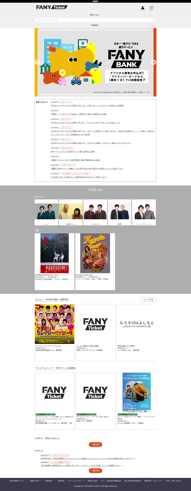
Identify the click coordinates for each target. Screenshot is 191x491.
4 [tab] (93, 96)
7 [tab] (108, 96)
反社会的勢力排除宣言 (132, 481)
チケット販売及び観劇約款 (111, 481)
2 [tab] (84, 96)
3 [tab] (88, 96)
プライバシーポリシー (76, 481)
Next (153, 62)
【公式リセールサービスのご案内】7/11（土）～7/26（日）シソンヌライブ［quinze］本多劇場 (87, 105)
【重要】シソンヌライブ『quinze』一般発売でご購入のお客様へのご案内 (79, 114)
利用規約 (61, 481)
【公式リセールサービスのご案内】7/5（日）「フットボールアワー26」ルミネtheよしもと (85, 123)
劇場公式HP (34, 481)
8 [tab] (113, 96)
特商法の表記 (93, 481)
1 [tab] (79, 96)
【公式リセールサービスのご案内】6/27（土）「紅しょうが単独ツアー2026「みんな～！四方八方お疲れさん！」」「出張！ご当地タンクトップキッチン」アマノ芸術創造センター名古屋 (103, 132)
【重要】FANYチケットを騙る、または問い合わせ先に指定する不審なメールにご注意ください (87, 169)
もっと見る (148, 299)
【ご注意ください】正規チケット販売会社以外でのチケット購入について (79, 177)
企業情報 (48, 481)
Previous (38, 62)
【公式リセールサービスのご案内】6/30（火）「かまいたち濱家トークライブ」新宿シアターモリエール (91, 143)
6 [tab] (103, 96)
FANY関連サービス (17, 481)
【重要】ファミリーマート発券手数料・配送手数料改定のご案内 (75, 160)
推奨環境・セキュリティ (153, 481)
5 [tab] (98, 96)
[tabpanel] (95, 62)
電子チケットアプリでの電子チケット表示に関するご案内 (73, 151)
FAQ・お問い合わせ (173, 481)
